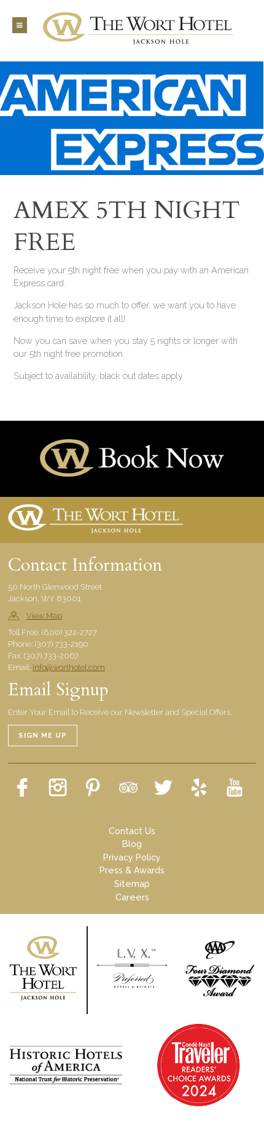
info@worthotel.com (69, 667)
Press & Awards (132, 870)
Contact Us (132, 831)
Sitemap (132, 883)
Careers (132, 897)
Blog (132, 843)
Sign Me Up (42, 735)
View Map (44, 615)
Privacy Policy (132, 857)
